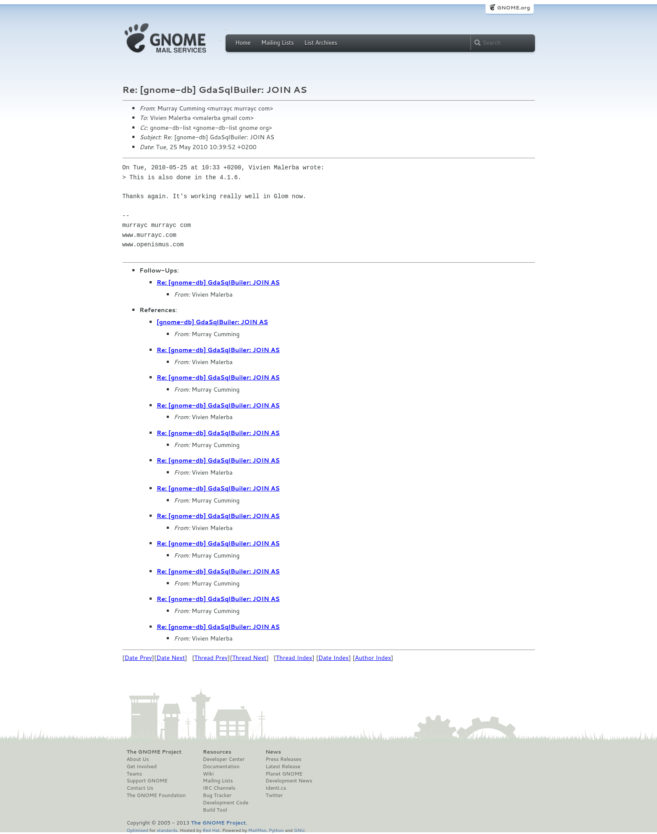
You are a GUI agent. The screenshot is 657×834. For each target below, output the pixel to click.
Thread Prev (211, 657)
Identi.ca (276, 788)
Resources (217, 751)
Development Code (225, 802)
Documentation (221, 766)
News (273, 751)
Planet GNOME (284, 773)
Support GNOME (147, 780)
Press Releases (283, 759)
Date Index (333, 657)
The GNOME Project (154, 751)
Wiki (208, 773)
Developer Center (223, 759)
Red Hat (211, 830)
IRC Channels (219, 788)
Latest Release (283, 766)
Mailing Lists (277, 42)
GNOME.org (513, 7)
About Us (138, 759)
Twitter (274, 795)
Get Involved (142, 766)
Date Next (170, 657)
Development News (289, 780)
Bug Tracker (217, 795)
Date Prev (138, 657)
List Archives (320, 42)
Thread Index (294, 657)
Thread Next (249, 657)
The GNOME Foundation (156, 795)
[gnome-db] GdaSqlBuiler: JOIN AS (212, 322)
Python (276, 830)
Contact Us (140, 788)
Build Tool (215, 809)
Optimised (137, 830)
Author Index (373, 657)
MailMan (257, 830)
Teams (134, 773)
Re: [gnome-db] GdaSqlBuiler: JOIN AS (218, 282)
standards (167, 830)
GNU (299, 830)
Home (243, 42)
